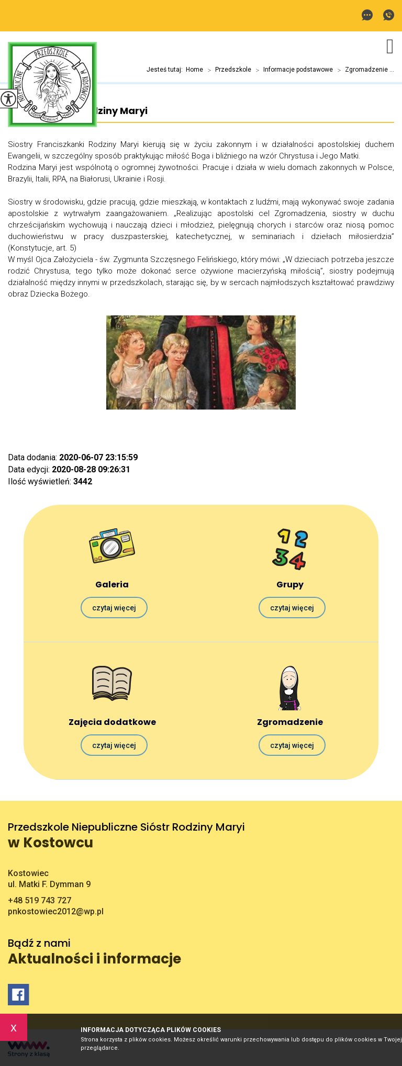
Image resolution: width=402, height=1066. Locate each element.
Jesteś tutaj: (166, 69)
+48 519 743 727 (388, 14)
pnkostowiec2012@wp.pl (367, 14)
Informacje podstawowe (292, 70)
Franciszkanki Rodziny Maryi (78, 111)
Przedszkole (227, 70)
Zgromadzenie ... (363, 70)
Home (194, 69)
